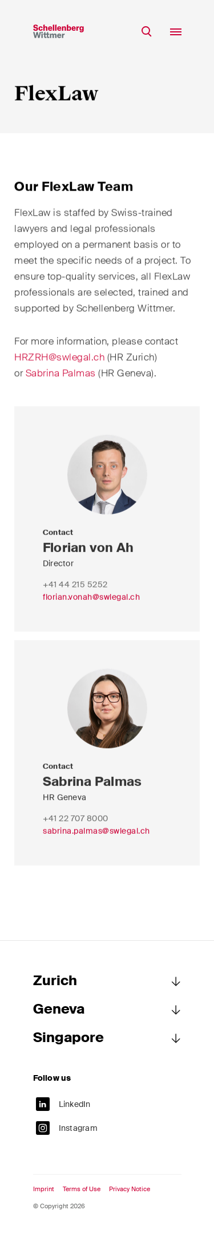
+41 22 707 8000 (75, 826)
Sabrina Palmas (61, 376)
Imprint (43, 1189)
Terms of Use (81, 1189)
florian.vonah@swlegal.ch (91, 604)
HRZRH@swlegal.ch (59, 360)
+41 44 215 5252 (75, 592)
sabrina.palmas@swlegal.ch (96, 838)
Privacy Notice (129, 1189)
